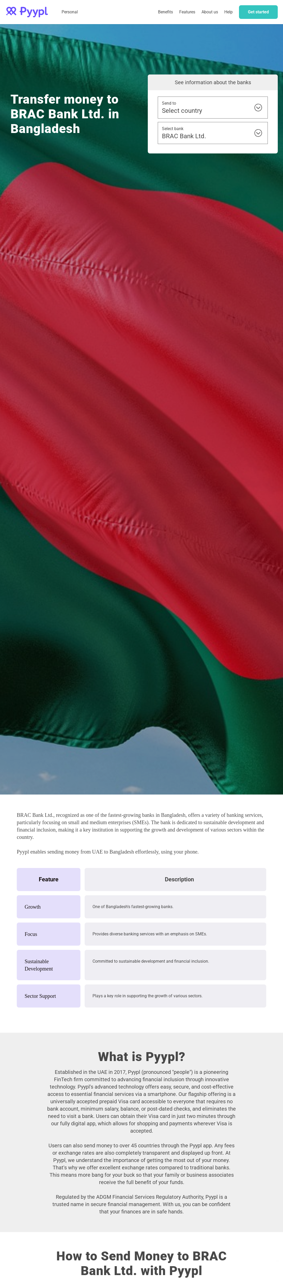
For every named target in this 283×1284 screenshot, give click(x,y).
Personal (70, 11)
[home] (27, 12)
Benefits (165, 11)
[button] (187, 12)
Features (187, 11)
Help (228, 11)
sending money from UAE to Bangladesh (90, 852)
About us (210, 11)
